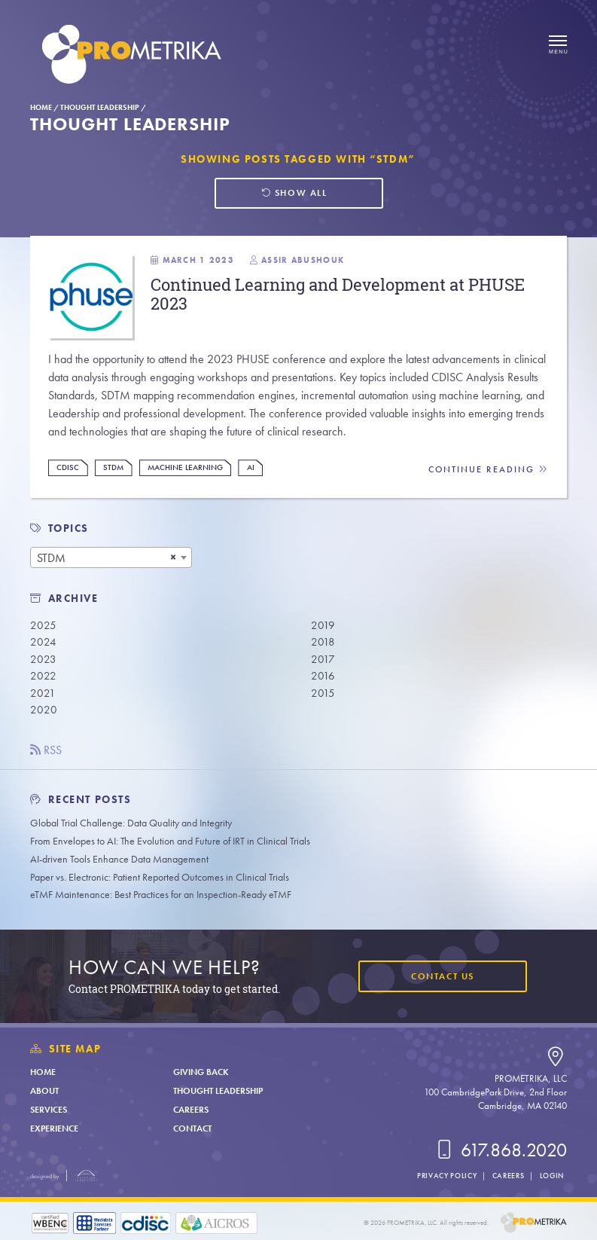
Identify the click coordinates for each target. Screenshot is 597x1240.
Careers (191, 1110)
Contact (192, 1128)
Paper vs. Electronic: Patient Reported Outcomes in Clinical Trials (159, 877)
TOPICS (69, 528)
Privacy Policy (447, 1175)
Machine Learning (185, 467)
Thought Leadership (99, 107)
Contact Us (442, 976)
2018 (323, 641)
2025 (43, 625)
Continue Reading (488, 469)
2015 (323, 693)
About (44, 1091)
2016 (323, 675)
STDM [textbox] (51, 558)
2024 (43, 641)
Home (41, 107)
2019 (323, 625)
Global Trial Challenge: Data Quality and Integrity (131, 823)
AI (250, 467)
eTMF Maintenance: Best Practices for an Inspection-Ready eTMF (160, 894)
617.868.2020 (500, 1150)
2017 (323, 659)
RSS (46, 750)
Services (48, 1110)
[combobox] (111, 557)
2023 (43, 659)
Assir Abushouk (302, 260)
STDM (113, 467)
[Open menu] (558, 45)
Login (552, 1175)
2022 (43, 675)
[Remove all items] (173, 557)
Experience (54, 1128)
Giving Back (201, 1072)
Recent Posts (81, 799)
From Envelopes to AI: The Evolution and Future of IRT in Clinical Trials (170, 841)
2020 (43, 709)
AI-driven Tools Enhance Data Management (119, 859)
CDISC (67, 467)
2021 (43, 693)
